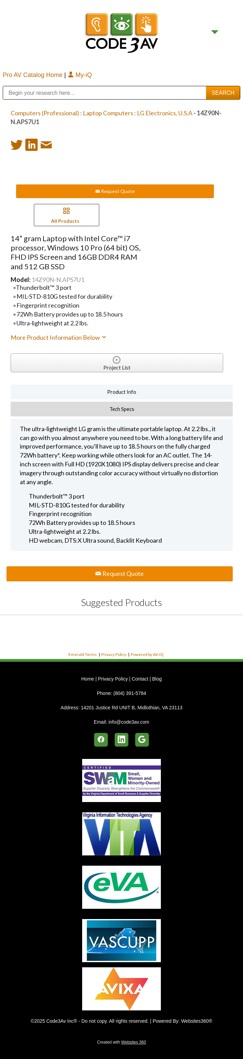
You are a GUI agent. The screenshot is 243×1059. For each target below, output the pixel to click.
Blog (157, 679)
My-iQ (80, 75)
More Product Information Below (59, 337)
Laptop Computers (108, 113)
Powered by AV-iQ (147, 654)
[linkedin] (121, 740)
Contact (140, 679)
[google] (142, 740)
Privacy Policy (113, 654)
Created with (121, 1042)
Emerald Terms (82, 654)
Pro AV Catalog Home (33, 75)
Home (88, 679)
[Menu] (215, 32)
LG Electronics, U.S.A (164, 113)
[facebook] (101, 740)
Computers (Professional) (45, 113)
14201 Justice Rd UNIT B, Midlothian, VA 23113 (131, 707)
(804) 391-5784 (129, 693)
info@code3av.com (128, 722)
